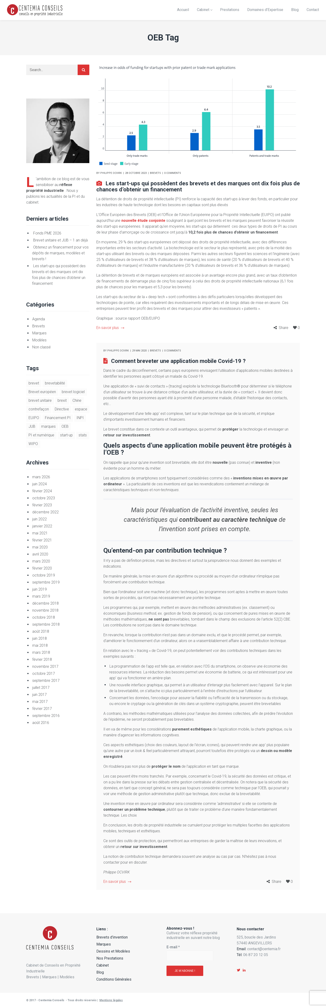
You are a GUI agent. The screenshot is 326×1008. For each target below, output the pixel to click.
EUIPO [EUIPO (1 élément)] (34, 418)
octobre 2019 (43, 575)
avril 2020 (40, 554)
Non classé (41, 347)
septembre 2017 (46, 680)
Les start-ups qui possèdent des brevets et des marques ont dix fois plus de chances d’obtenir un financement (198, 186)
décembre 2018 (45, 603)
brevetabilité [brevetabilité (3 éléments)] (55, 383)
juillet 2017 (41, 687)
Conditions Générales (113, 979)
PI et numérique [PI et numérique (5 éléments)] (41, 435)
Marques (39, 333)
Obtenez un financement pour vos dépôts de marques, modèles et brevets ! (60, 253)
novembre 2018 (45, 610)
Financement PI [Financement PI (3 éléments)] (58, 418)
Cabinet (102, 965)
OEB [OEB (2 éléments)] (65, 426)
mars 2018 (41, 652)
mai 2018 (40, 645)
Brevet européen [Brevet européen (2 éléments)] (42, 392)
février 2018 (42, 659)
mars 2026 (41, 477)
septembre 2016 (46, 715)
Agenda (38, 319)
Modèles (39, 340)
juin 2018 (39, 638)
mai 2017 (40, 701)
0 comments (172, 173)
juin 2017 (39, 694)
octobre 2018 (43, 617)
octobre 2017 (43, 673)
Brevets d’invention (112, 937)
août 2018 (40, 631)
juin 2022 (39, 519)
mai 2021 (40, 533)
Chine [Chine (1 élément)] (76, 400)
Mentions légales (111, 1000)
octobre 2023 (43, 498)
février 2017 (42, 708)
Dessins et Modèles (113, 951)
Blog (100, 972)
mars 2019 (41, 596)
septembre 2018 (46, 624)
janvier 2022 (42, 526)
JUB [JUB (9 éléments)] (32, 426)
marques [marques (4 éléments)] (48, 426)
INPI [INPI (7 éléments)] (80, 418)
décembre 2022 (45, 512)
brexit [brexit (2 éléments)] (62, 400)
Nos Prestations (109, 958)
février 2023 (42, 505)
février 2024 (42, 491)
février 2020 (42, 568)
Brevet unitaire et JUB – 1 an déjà (60, 240)
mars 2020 (41, 561)
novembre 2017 (45, 666)
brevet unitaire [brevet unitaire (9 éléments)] (40, 400)
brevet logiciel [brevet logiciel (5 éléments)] (73, 392)
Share (283, 327)
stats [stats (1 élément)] (83, 435)
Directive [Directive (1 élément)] (62, 409)
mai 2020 (40, 547)
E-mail (173, 947)
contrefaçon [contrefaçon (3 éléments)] (39, 409)
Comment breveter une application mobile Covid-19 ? (178, 361)
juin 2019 (39, 589)
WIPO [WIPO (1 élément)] (33, 444)
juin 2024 (39, 484)
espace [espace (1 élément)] (81, 409)
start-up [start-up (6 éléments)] (66, 435)
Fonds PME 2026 (47, 233)
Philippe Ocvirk (111, 173)
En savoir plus (110, 327)
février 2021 (42, 540)
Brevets (155, 173)
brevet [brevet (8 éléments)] (34, 383)
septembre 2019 (46, 582)
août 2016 (40, 722)
